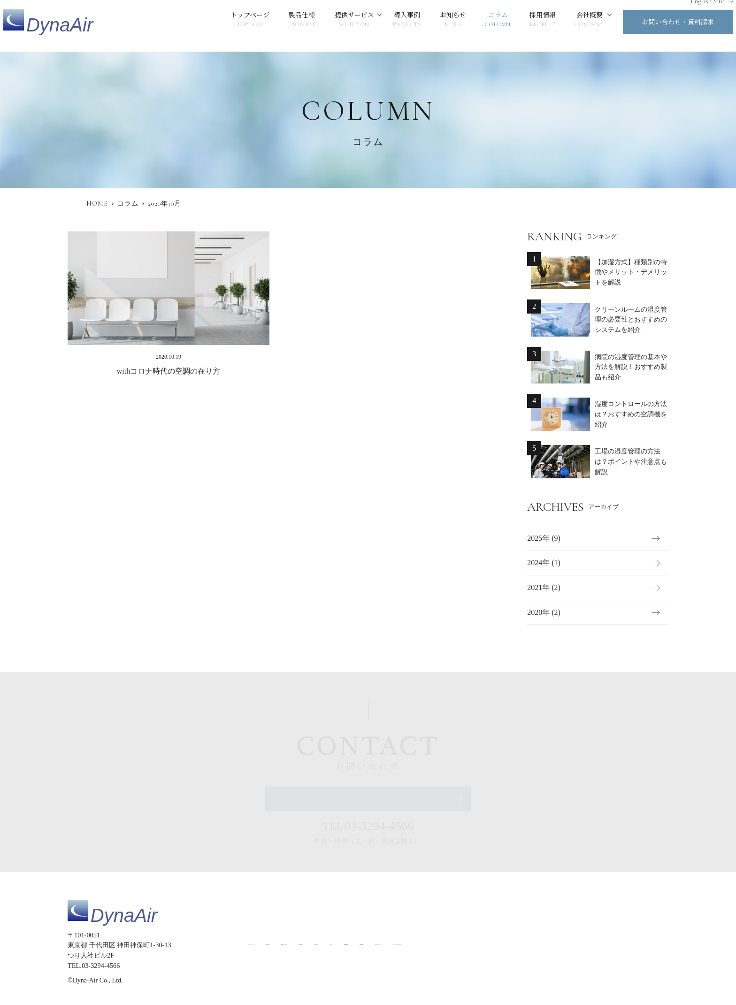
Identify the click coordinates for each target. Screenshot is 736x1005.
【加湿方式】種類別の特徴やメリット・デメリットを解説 (631, 272)
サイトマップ (574, 942)
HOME (97, 203)
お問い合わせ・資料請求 (659, 27)
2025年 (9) (543, 538)
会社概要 (570, 25)
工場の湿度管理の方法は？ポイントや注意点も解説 (631, 462)
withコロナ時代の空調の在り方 (168, 371)
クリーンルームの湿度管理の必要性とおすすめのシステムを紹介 (631, 319)
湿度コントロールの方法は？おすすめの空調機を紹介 (631, 414)
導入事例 (388, 25)
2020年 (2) (543, 612)
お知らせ (434, 25)
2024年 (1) (543, 563)
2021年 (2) (543, 587)
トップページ (231, 25)
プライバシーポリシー (634, 942)
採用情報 (524, 25)
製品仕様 (283, 25)
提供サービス (335, 25)
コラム (479, 25)
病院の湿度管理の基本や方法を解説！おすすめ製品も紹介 (631, 367)
